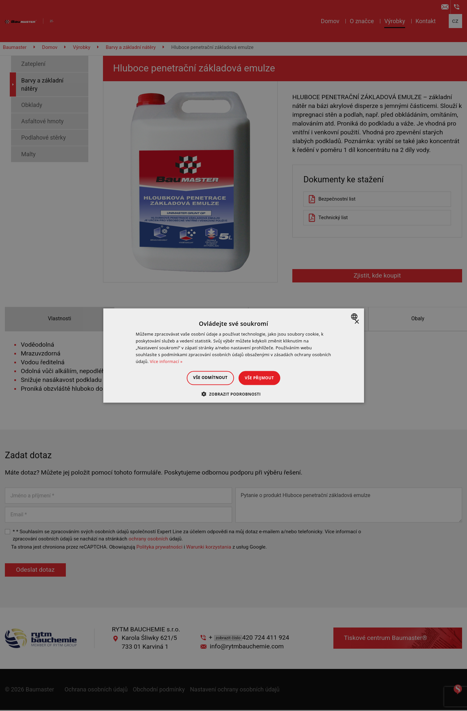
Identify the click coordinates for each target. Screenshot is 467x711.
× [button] (356, 322)
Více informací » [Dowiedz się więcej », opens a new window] (166, 361)
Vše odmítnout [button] (206, 377)
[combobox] (355, 316)
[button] (233, 394)
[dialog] (233, 356)
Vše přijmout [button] (263, 378)
